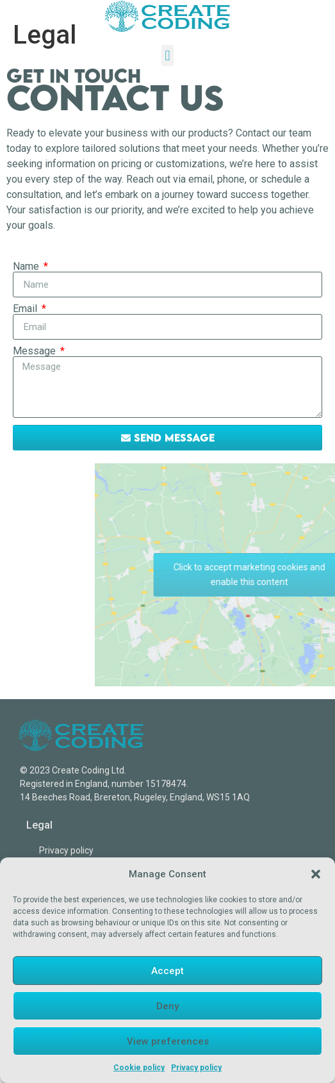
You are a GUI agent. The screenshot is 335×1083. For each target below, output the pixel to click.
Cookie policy (139, 1067)
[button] (315, 874)
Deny (167, 1006)
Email (26, 309)
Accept (167, 971)
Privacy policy (196, 1067)
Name (27, 266)
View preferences (168, 1041)
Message (35, 351)
